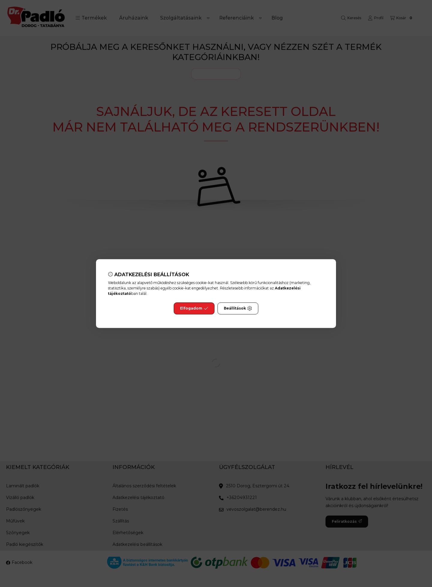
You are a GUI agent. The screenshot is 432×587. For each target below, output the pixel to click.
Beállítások (238, 308)
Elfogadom (194, 308)
